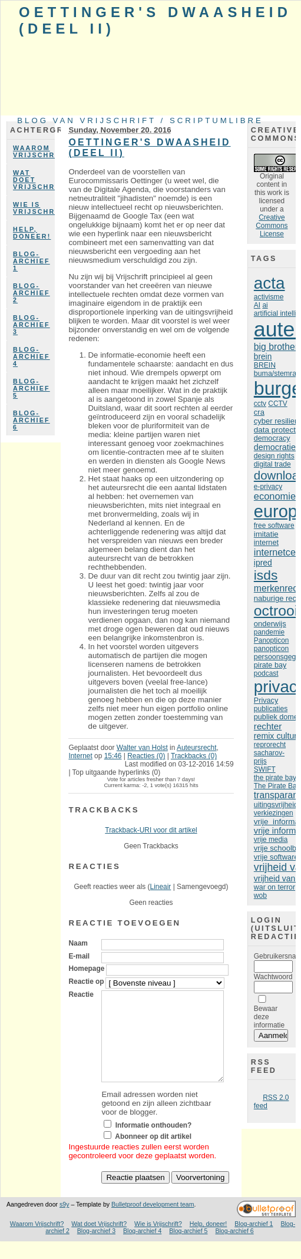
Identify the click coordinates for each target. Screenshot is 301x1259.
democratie (275, 447)
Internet (80, 756)
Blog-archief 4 (31, 356)
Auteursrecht (197, 747)
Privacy (266, 700)
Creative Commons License (271, 225)
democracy (272, 438)
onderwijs (270, 623)
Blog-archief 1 (31, 261)
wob (260, 895)
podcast (266, 673)
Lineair (160, 887)
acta (269, 283)
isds (266, 575)
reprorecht (270, 745)
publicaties (270, 709)
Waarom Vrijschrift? (34, 151)
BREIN (265, 365)
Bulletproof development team (152, 1221)
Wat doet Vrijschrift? (34, 179)
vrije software (276, 856)
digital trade (272, 464)
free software (274, 525)
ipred (263, 562)
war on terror (274, 887)
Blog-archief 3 (31, 324)
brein (263, 356)
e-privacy (268, 487)
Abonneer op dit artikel (153, 1154)
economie (275, 496)
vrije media (271, 839)
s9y (64, 1221)
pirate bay (270, 665)
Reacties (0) (146, 756)
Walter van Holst (142, 747)
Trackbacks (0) (194, 756)
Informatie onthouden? (153, 1143)
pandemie (269, 632)
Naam (77, 943)
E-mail (79, 956)
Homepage (86, 968)
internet (266, 542)
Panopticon (271, 640)
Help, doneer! (32, 233)
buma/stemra (275, 373)
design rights (274, 456)
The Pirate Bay (277, 786)
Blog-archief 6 (31, 420)
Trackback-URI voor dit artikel (151, 830)
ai (264, 305)
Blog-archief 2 (31, 292)
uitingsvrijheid (276, 805)
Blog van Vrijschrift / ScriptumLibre (140, 120)
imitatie (266, 534)
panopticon (271, 649)
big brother (276, 347)
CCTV (277, 403)
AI (257, 305)
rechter (268, 726)
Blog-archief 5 (31, 388)
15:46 (113, 756)
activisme (269, 297)
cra (259, 412)
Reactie (80, 994)
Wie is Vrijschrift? (34, 208)
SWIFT (265, 769)
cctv (260, 403)
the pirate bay (275, 778)
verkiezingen (273, 813)
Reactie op (86, 981)
